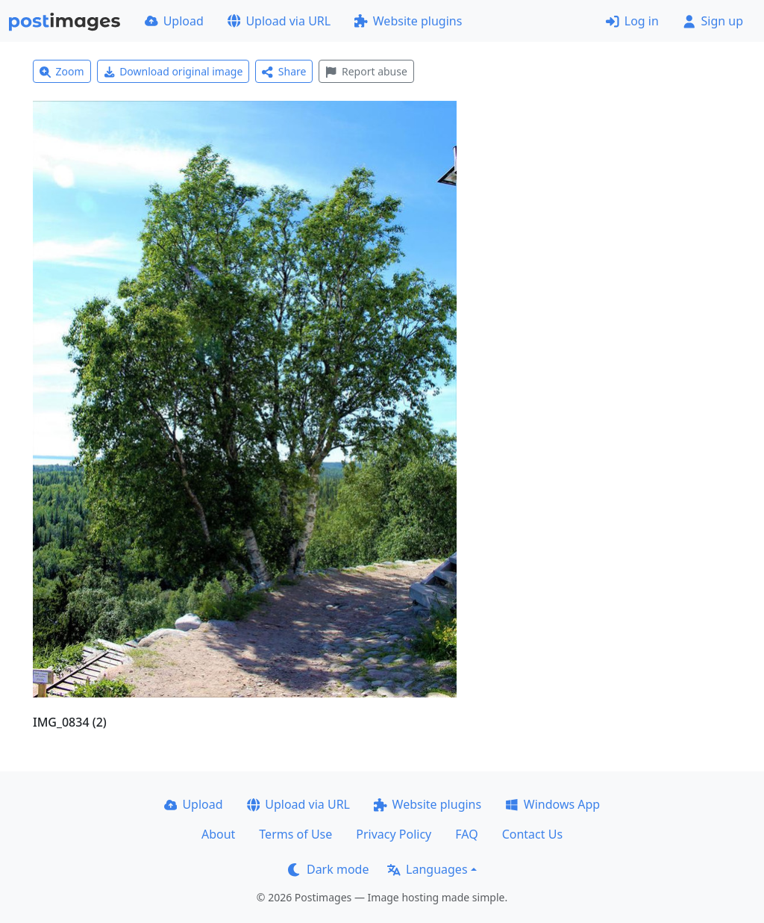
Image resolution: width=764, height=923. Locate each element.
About (218, 834)
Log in (632, 21)
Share (284, 71)
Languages (427, 869)
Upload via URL (279, 21)
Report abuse (366, 71)
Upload (174, 21)
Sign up (713, 21)
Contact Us (532, 834)
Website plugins (408, 21)
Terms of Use (295, 834)
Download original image (173, 71)
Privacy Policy (393, 834)
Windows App (552, 804)
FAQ (466, 834)
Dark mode (328, 869)
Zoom (62, 71)
